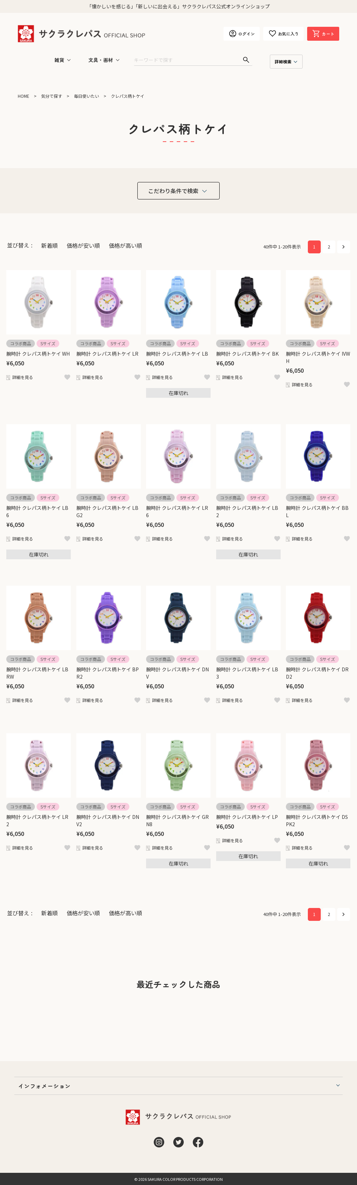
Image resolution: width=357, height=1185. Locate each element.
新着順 (49, 245)
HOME (23, 96)
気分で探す (51, 96)
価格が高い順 (125, 245)
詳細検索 (283, 61)
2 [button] (329, 247)
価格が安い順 (83, 245)
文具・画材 (101, 59)
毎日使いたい (86, 96)
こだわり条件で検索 (173, 191)
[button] (343, 246)
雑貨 (59, 59)
